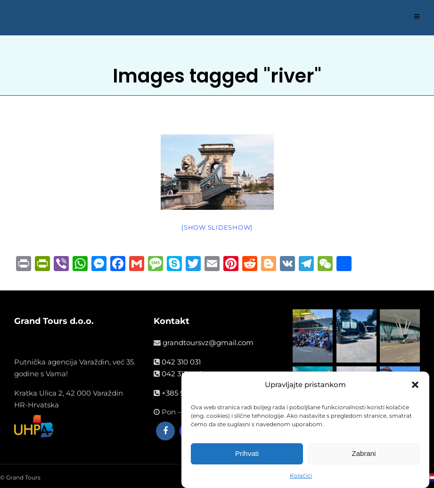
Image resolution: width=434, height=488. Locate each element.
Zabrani (364, 456)
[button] (415, 387)
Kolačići (301, 477)
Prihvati (247, 456)
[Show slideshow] (217, 227)
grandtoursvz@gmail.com (208, 342)
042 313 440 (182, 373)
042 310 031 (181, 361)
